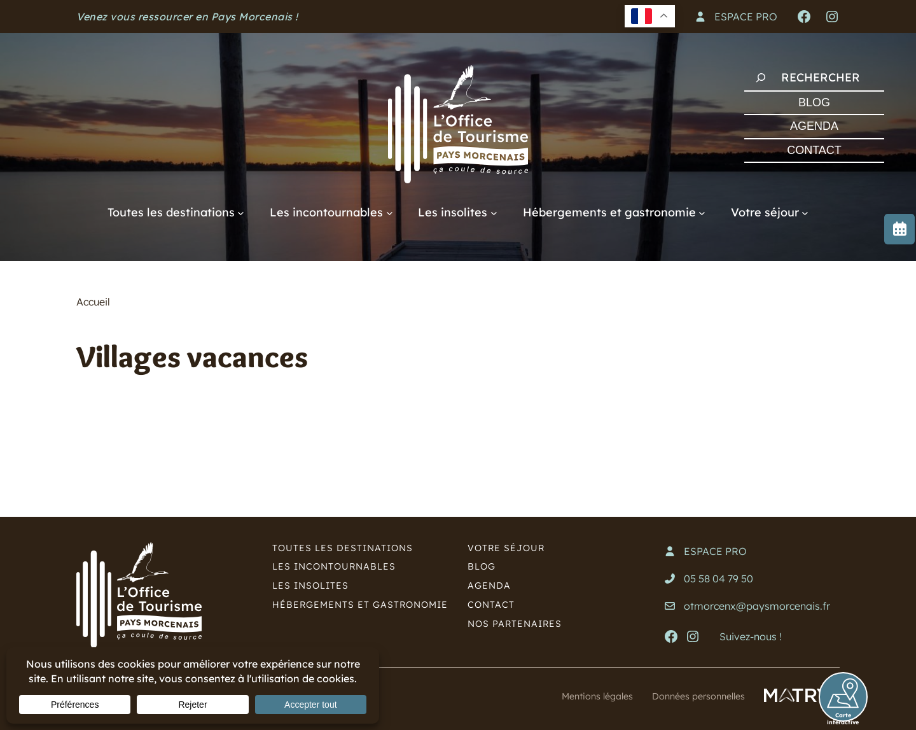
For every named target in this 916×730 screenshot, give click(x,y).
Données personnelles (692, 695)
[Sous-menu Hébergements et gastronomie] (701, 212)
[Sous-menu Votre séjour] (805, 212)
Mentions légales (580, 695)
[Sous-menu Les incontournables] (389, 212)
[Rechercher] (760, 77)
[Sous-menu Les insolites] (493, 212)
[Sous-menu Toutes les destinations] (240, 212)
